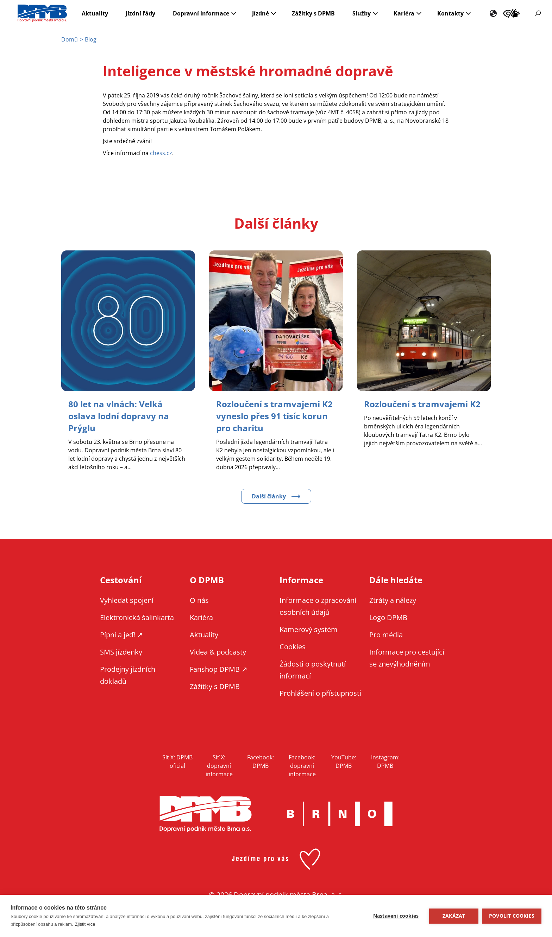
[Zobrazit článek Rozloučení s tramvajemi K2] (422, 404)
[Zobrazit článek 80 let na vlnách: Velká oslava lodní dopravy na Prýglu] (118, 416)
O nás (199, 600)
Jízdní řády (140, 13)
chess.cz (161, 153)
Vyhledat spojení (126, 600)
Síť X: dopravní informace (219, 765)
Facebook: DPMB (260, 761)
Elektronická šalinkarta (137, 617)
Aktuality (95, 13)
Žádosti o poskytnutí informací (313, 670)
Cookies (293, 646)
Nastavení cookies (396, 916)
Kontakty (450, 13)
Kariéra (404, 13)
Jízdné (260, 13)
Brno (340, 814)
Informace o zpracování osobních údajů (318, 606)
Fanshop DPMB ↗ (218, 669)
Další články (269, 496)
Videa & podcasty (218, 652)
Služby (361, 13)
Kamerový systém (309, 629)
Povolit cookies (511, 916)
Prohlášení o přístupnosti (320, 693)
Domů (69, 39)
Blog (90, 39)
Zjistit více (85, 924)
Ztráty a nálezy (392, 600)
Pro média (386, 634)
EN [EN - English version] (493, 13)
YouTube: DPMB (343, 761)
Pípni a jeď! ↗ (121, 634)
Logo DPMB (388, 617)
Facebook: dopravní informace (302, 765)
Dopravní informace (201, 13)
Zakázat (454, 916)
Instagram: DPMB (385, 761)
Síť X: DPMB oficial (177, 761)
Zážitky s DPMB (313, 13)
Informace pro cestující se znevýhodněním (511, 13)
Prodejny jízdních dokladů (127, 675)
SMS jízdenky (121, 652)
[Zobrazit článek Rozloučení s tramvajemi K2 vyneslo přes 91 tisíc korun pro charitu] (274, 416)
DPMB (205, 814)
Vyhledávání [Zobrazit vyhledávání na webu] (538, 13)
